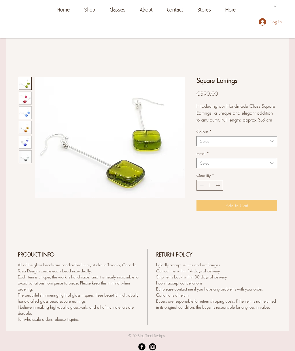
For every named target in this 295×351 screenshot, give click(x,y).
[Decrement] (201, 185)
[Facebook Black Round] (141, 346)
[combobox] (236, 141)
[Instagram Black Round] (152, 346)
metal (202, 153)
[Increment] (218, 185)
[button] (275, 5)
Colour (204, 131)
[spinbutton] (210, 185)
